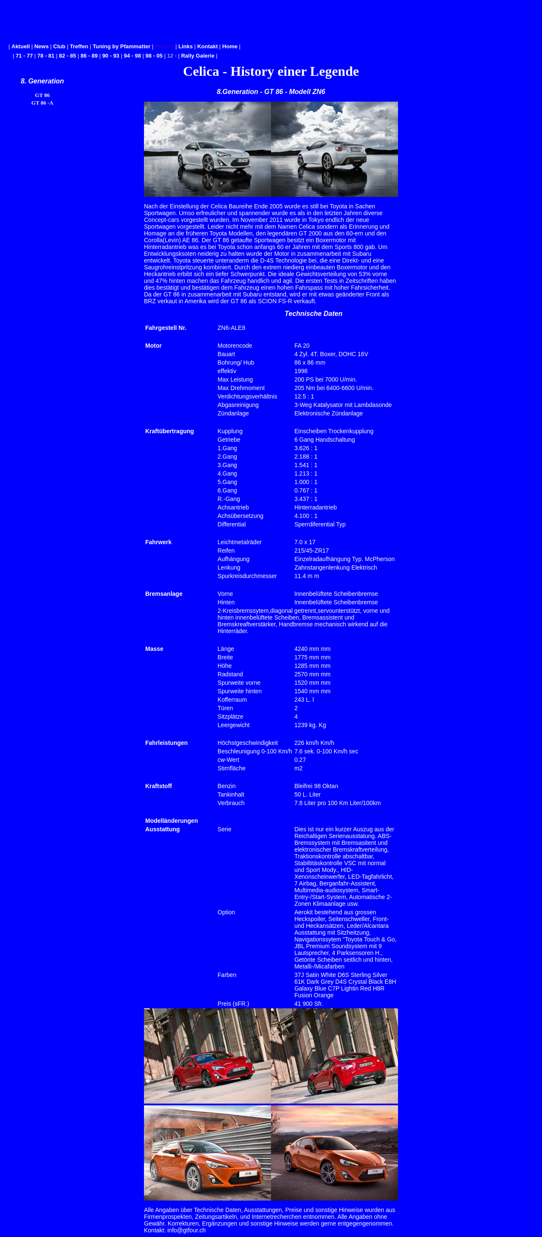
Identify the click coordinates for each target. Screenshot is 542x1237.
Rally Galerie (198, 56)
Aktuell (20, 46)
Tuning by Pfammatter (121, 46)
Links (185, 46)
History (164, 46)
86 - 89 (88, 56)
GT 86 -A (42, 103)
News (41, 46)
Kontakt (207, 46)
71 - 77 (24, 56)
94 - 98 (132, 56)
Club (59, 46)
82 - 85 (67, 56)
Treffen (79, 46)
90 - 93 (110, 56)
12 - (172, 56)
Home (230, 46)
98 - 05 (154, 56)
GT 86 (42, 95)
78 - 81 (45, 56)
